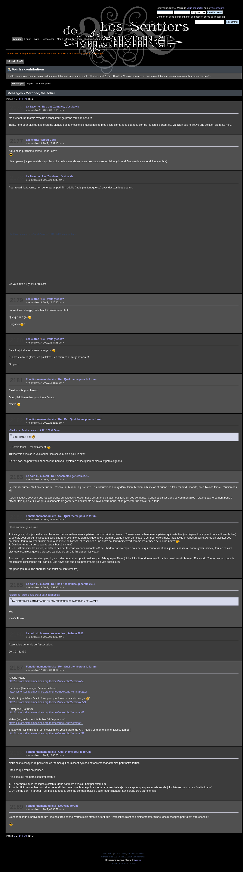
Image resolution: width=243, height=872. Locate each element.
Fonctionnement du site (41, 379)
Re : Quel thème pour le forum (77, 379)
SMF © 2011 (120, 853)
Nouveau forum (68, 805)
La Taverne (33, 106)
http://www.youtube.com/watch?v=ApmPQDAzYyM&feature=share (42, 234)
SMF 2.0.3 (108, 853)
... (17, 99)
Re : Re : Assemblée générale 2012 (73, 583)
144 (21, 99)
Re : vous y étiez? (52, 298)
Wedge (137, 860)
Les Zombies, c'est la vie (57, 176)
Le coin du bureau (37, 476)
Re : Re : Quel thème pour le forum (80, 419)
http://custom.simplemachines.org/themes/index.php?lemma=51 (46, 733)
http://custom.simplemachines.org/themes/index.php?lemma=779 (47, 702)
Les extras (32, 139)
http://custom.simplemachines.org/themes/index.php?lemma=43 (46, 712)
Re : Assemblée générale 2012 (70, 476)
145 (26, 99)
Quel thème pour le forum (74, 751)
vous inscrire (217, 8)
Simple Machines (135, 853)
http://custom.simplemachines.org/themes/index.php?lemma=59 (46, 681)
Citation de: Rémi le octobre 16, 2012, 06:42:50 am (34, 430)
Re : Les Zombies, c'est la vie (60, 106)
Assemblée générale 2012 (67, 633)
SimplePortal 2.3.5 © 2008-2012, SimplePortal (123, 857)
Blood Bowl (48, 139)
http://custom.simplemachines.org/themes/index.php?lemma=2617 (48, 691)
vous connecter (195, 8)
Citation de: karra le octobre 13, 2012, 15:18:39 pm (34, 595)
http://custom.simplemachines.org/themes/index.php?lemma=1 (46, 722)
